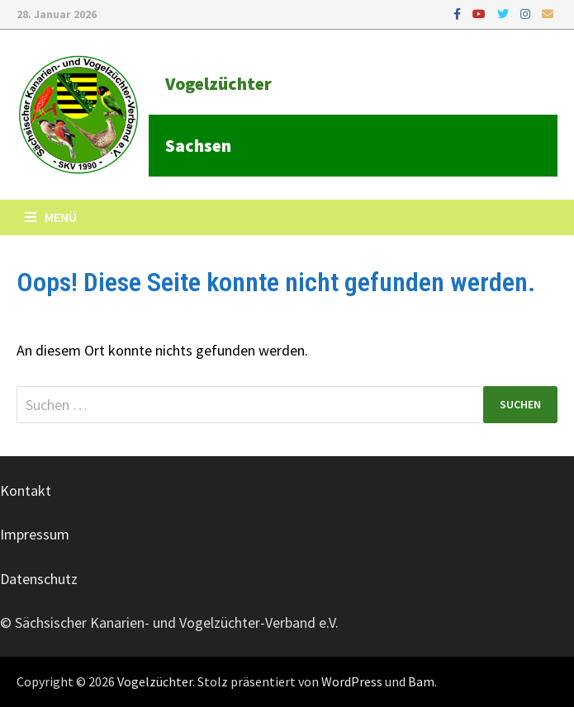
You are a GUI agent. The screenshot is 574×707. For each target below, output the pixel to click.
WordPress (351, 681)
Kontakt (25, 490)
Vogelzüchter (218, 84)
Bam (421, 681)
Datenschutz (39, 578)
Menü (51, 217)
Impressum (34, 534)
